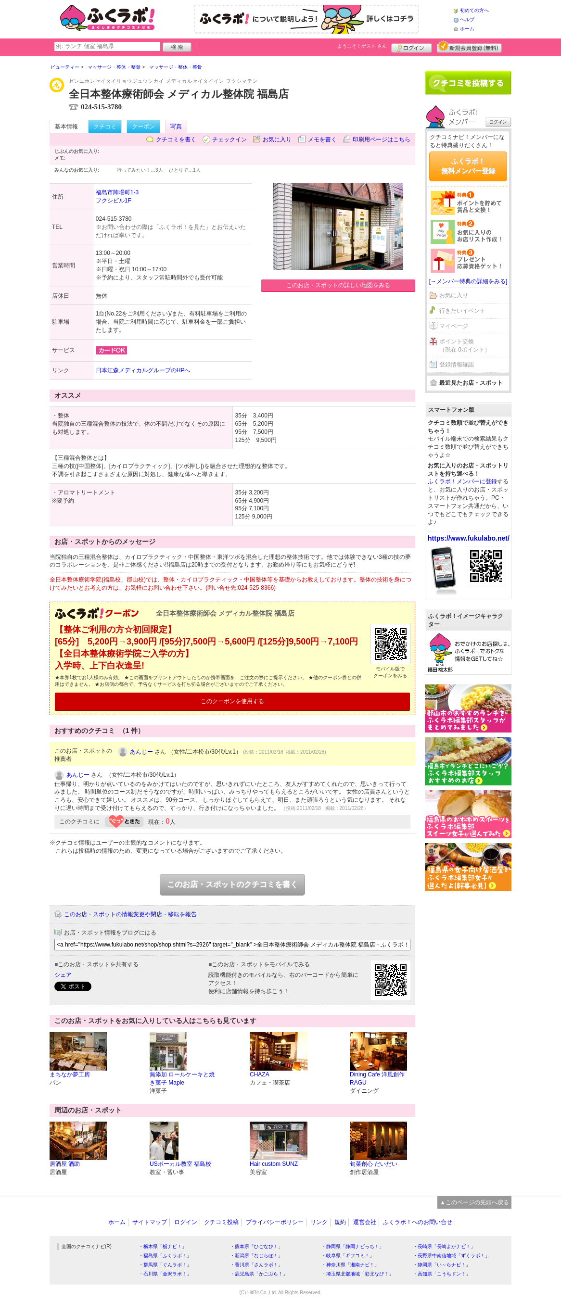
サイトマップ (149, 1222)
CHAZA (259, 1074)
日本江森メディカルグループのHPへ (143, 370)
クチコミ (104, 126)
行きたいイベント (462, 310)
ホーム (467, 28)
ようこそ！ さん (362, 46)
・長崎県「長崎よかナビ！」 (444, 1246)
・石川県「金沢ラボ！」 (165, 1273)
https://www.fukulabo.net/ (469, 538)
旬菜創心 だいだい (373, 1164)
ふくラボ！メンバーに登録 (462, 481)
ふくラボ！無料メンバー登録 (468, 166)
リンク (319, 1222)
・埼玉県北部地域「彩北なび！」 (357, 1273)
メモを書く (322, 139)
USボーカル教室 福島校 (180, 1164)
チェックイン (229, 139)
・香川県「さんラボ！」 (256, 1264)
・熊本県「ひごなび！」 (256, 1246)
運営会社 (364, 1222)
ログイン (411, 46)
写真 (176, 126)
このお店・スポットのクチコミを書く (232, 884)
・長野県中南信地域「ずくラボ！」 (451, 1255)
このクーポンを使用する (232, 701)
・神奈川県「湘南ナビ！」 (350, 1264)
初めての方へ (474, 10)
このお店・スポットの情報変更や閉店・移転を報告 (130, 914)
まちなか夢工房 (70, 1074)
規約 (340, 1222)
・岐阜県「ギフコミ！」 (347, 1255)
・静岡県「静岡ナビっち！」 (352, 1246)
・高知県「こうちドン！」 (442, 1273)
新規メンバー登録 (469, 46)
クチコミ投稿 (221, 1222)
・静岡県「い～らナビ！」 (442, 1264)
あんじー (141, 751)
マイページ (453, 326)
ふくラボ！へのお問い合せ (417, 1222)
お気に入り (277, 139)
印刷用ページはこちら (381, 139)
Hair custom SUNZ (274, 1164)
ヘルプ (467, 19)
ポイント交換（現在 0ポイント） (464, 345)
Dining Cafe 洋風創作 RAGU (377, 1078)
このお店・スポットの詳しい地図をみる (338, 285)
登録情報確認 (456, 364)
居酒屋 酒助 (65, 1164)
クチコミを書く (176, 139)
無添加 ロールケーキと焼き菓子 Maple (182, 1078)
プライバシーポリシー (275, 1222)
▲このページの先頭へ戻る (474, 1202)
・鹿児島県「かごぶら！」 (259, 1273)
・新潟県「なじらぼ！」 (256, 1255)
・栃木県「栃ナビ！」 (163, 1246)
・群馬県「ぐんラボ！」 (165, 1264)
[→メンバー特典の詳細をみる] (468, 281)
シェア (63, 975)
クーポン (143, 126)
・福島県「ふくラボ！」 (165, 1255)
